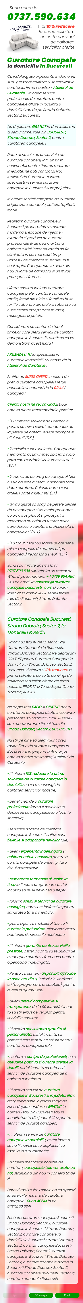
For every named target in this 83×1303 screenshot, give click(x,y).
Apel (14, 1295)
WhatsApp (41, 1295)
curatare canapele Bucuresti (32, 1278)
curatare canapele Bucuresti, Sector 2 (40, 1273)
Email (67, 1295)
